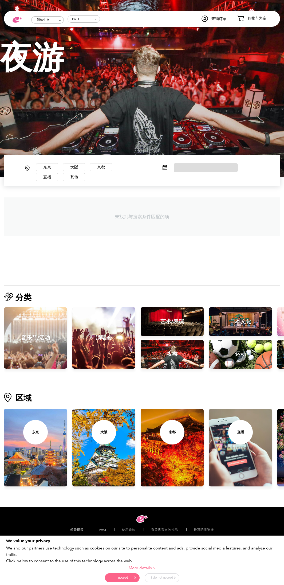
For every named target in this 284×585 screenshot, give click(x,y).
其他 (77, 178)
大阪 (77, 168)
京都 (105, 168)
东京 (48, 168)
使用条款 (128, 531)
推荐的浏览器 (204, 531)
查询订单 (218, 18)
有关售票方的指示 (164, 531)
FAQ (102, 531)
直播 (48, 178)
